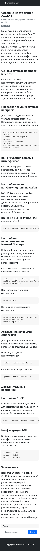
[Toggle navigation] (32, 3)
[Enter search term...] (15, 532)
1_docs (7, 26)
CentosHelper (12, 2)
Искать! (32, 532)
